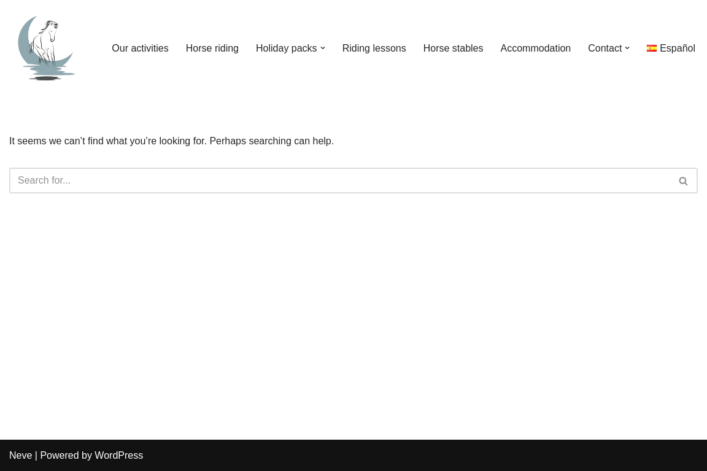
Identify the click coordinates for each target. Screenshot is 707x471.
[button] (322, 47)
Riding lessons (374, 48)
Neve (20, 455)
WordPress (119, 455)
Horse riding (212, 48)
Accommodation (536, 48)
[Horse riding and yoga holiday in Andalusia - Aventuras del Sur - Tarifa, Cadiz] (46, 48)
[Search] (339, 180)
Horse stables (453, 48)
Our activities (140, 48)
